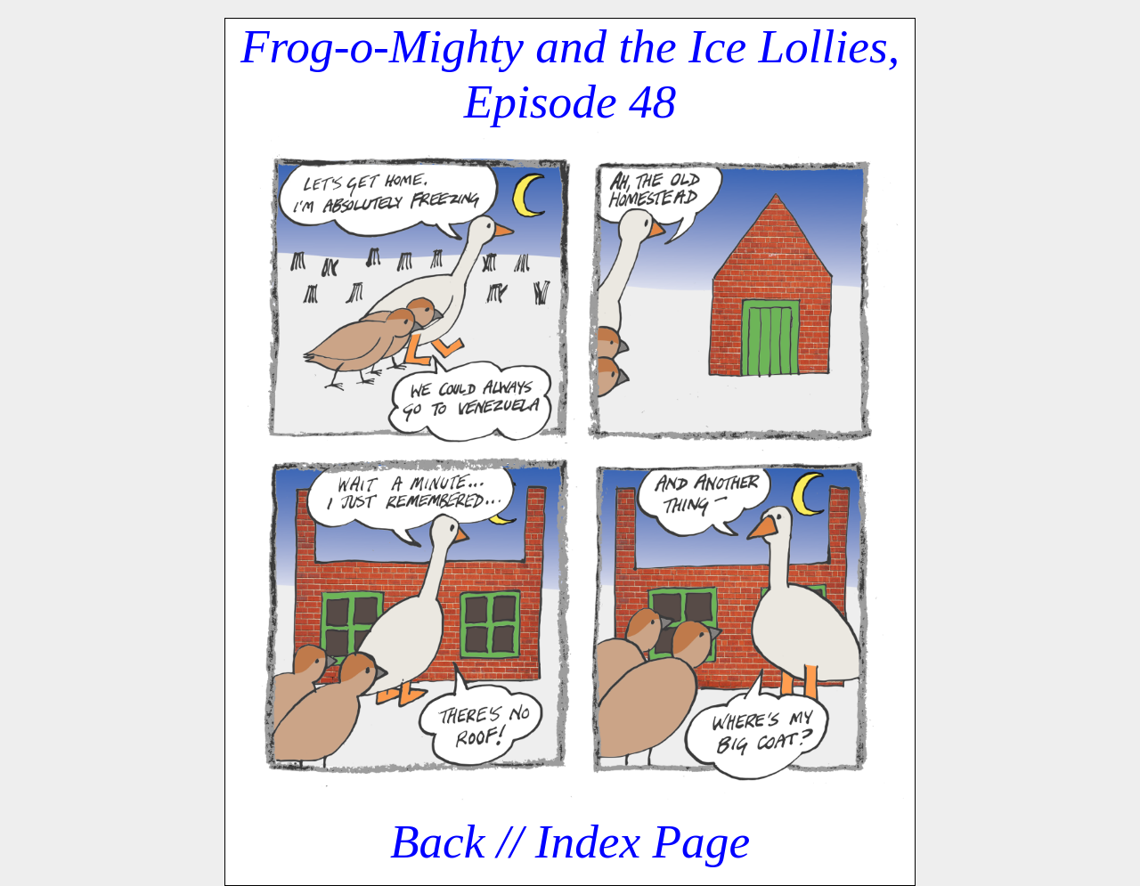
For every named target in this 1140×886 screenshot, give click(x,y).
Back (437, 841)
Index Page (642, 841)
